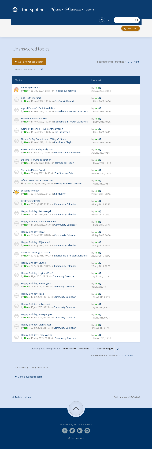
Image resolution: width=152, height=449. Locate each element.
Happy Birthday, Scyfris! (33, 262)
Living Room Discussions (69, 183)
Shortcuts (74, 9)
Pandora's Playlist (63, 142)
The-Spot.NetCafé (64, 173)
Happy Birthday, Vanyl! (33, 231)
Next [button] (136, 61)
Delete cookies (21, 397)
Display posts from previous (53, 348)
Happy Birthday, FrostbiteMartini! (38, 221)
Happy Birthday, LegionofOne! (37, 273)
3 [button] (131, 61)
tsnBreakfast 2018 (30, 200)
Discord (90, 9)
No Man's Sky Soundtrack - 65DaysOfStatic (43, 139)
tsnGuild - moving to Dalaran (36, 252)
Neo (26, 90)
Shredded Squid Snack (33, 170)
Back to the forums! (31, 97)
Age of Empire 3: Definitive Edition (38, 108)
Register (130, 28)
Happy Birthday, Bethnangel (36, 211)
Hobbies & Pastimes (65, 90)
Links (56, 9)
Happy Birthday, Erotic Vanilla (36, 334)
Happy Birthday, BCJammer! (35, 242)
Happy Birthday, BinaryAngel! (36, 314)
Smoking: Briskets (30, 87)
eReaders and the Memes (67, 152)
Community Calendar (65, 204)
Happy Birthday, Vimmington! (36, 283)
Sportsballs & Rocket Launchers (71, 111)
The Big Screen (62, 131)
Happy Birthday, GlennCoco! (36, 324)
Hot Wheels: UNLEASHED (34, 118)
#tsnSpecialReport (64, 101)
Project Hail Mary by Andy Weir (37, 149)
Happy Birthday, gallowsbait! (36, 304)
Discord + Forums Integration (36, 159)
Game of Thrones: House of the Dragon (42, 128)
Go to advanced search (29, 61)
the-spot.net (29, 9)
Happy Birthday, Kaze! (33, 293)
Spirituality (59, 193)
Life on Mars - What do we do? (37, 180)
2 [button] (128, 61)
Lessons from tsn (30, 190)
